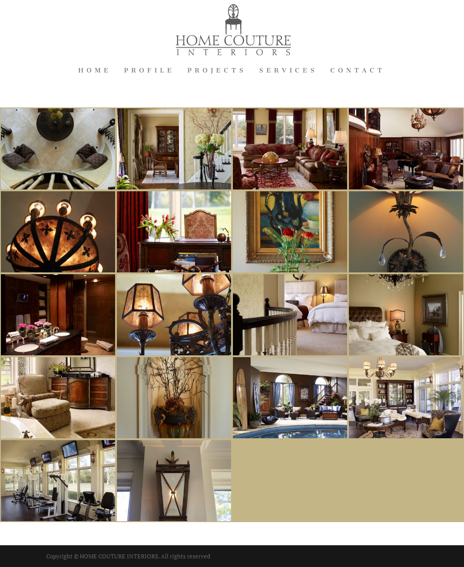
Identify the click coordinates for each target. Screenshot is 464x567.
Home (94, 71)
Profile (149, 71)
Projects (217, 71)
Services (288, 71)
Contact (357, 71)
